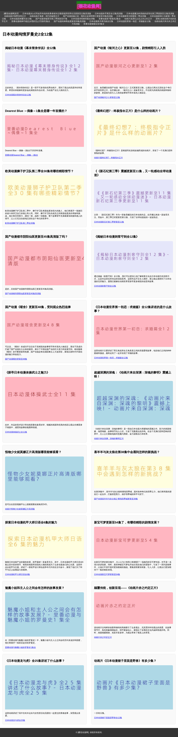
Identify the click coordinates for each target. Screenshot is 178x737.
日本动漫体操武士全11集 (16, 432)
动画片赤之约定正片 (103, 637)
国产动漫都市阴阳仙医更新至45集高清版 (23, 293)
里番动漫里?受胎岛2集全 (110, 19)
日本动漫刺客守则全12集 (105, 286)
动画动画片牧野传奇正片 (15, 16)
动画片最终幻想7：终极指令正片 (108, 158)
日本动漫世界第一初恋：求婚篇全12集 (134, 21)
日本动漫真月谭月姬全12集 (101, 21)
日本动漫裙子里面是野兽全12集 (108, 718)
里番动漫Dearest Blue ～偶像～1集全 (21, 155)
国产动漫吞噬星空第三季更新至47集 (51, 19)
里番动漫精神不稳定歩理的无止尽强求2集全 (30, 21)
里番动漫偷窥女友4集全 (93, 24)
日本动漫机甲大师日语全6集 (17, 574)
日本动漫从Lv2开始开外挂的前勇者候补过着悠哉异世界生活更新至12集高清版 (56, 13)
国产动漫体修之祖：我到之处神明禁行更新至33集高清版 (88, 16)
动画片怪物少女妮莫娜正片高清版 (20, 509)
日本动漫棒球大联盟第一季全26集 (131, 16)
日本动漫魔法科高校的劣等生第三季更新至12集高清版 (150, 13)
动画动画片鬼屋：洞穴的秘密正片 (44, 16)
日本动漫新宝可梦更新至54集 (107, 574)
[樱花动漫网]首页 (11, 13)
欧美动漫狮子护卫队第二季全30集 (20, 223)
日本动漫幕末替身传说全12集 (18, 95)
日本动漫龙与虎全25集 (15, 720)
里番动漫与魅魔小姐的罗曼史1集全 (20, 647)
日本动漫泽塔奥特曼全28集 (83, 19)
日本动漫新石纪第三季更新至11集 (109, 222)
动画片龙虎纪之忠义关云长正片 (138, 19)
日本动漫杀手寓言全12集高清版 (109, 13)
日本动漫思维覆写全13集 (21, 19)
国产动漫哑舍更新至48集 (16, 359)
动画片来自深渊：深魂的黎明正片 (109, 438)
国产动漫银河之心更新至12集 (107, 97)
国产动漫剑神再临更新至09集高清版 (70, 21)
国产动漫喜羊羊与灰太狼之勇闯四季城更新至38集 (116, 499)
